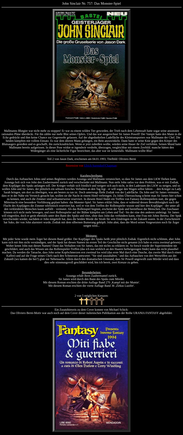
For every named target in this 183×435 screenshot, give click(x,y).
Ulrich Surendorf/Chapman (100, 165)
